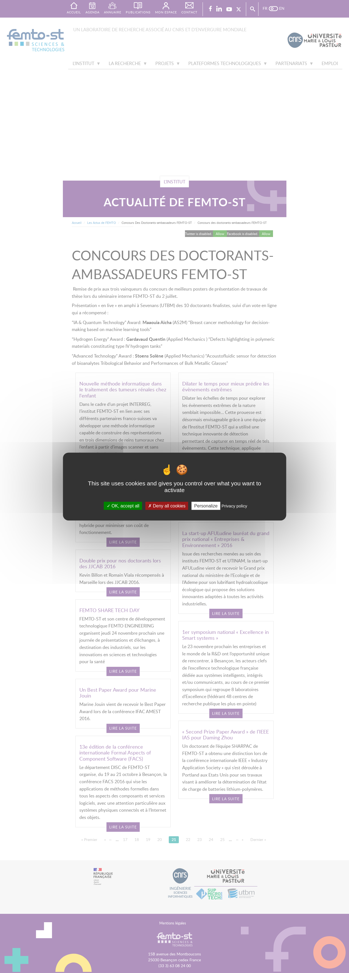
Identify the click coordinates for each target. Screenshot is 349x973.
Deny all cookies (167, 505)
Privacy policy (234, 505)
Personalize (206, 505)
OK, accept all (123, 505)
